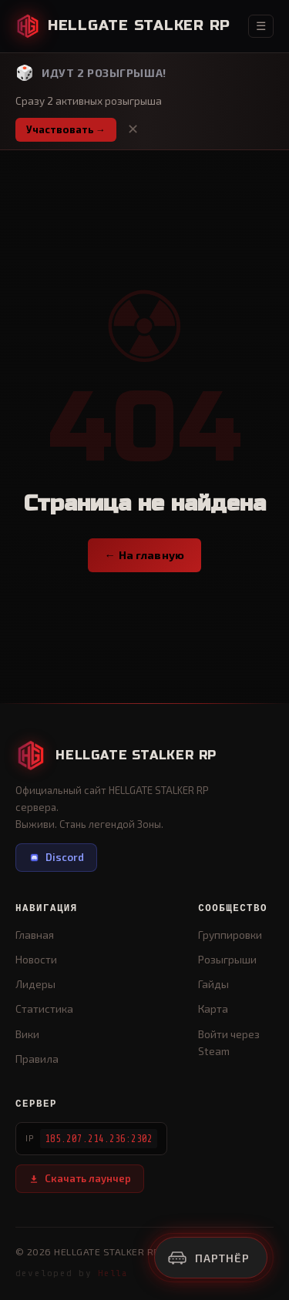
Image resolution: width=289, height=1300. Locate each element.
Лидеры (35, 983)
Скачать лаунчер (80, 1178)
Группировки (230, 934)
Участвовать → (66, 129)
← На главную (145, 554)
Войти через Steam (229, 1042)
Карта (213, 1008)
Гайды (213, 983)
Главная (34, 934)
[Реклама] (210, 1257)
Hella (113, 1273)
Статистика (44, 1008)
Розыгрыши (227, 959)
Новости (36, 959)
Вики (27, 1033)
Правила (37, 1058)
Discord (56, 857)
